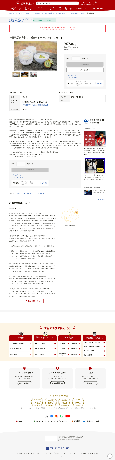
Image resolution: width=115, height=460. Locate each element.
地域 (29, 8)
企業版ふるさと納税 (92, 421)
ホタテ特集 (74, 348)
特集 (60, 8)
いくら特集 (74, 343)
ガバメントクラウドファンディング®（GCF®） (52, 421)
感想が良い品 (13, 354)
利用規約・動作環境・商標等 (89, 453)
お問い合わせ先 (73, 77)
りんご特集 (62, 348)
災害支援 (77, 421)
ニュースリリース (29, 453)
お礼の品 (16, 8)
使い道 (69, 8)
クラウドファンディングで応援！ (92, 342)
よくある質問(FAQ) (57, 383)
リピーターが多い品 (15, 348)
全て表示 (99, 83)
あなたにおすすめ (50, 8)
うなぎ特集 (62, 343)
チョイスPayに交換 (89, 351)
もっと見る (101, 199)
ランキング (39, 8)
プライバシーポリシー (59, 453)
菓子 (18, 193)
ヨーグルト (42, 193)
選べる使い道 (72, 75)
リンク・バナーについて (44, 453)
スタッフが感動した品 (40, 348)
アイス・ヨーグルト (29, 193)
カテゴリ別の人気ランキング (17, 343)
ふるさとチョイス (24, 421)
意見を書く (90, 383)
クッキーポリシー (74, 453)
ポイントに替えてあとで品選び (92, 346)
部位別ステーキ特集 (62, 354)
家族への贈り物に (88, 355)
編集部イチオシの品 (40, 343)
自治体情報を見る (33, 301)
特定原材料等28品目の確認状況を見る (35, 105)
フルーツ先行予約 (39, 354)
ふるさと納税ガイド (25, 383)
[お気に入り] (109, 456)
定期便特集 (74, 354)
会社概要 (19, 453)
